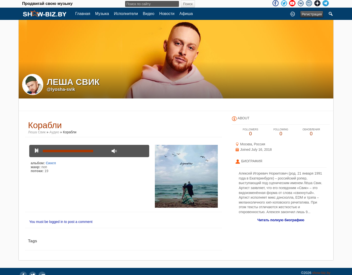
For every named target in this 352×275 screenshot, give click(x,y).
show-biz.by (321, 273)
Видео (148, 14)
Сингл (51, 163)
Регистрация (312, 14)
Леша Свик (36, 132)
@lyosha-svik (61, 89)
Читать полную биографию (280, 220)
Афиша (186, 14)
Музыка (102, 14)
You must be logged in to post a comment (60, 222)
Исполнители (126, 14)
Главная (82, 14)
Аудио (54, 132)
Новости (167, 14)
